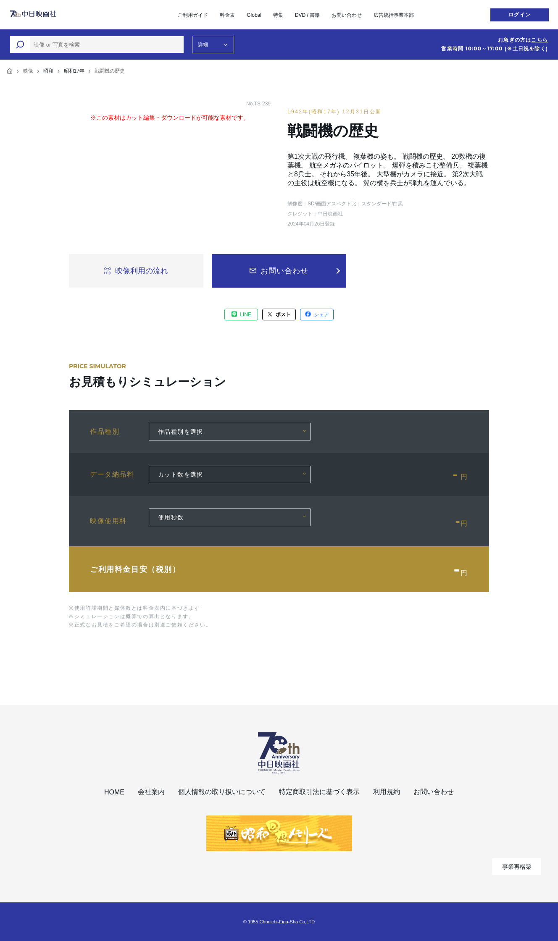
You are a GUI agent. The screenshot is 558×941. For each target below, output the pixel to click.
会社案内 (151, 791)
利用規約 (386, 791)
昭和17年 (74, 71)
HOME (114, 792)
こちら (539, 40)
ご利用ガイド (193, 15)
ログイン (519, 15)
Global (254, 15)
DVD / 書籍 (307, 15)
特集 (278, 15)
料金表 (227, 15)
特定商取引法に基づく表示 (319, 791)
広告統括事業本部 (394, 15)
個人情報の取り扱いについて (222, 791)
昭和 (48, 71)
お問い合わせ (347, 15)
